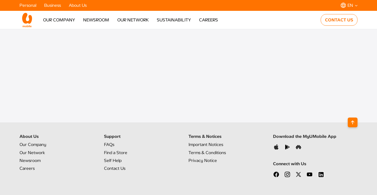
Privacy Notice (202, 160)
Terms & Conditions (207, 152)
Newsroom (30, 160)
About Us (78, 5)
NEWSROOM (96, 19)
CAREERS (208, 19)
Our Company (33, 144)
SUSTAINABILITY (174, 19)
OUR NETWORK (133, 19)
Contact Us (114, 168)
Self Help (113, 160)
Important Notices (205, 144)
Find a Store (115, 152)
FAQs (109, 144)
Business (53, 5)
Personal (28, 5)
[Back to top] (353, 122)
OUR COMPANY (59, 19)
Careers (27, 168)
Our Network (32, 152)
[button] (349, 5)
